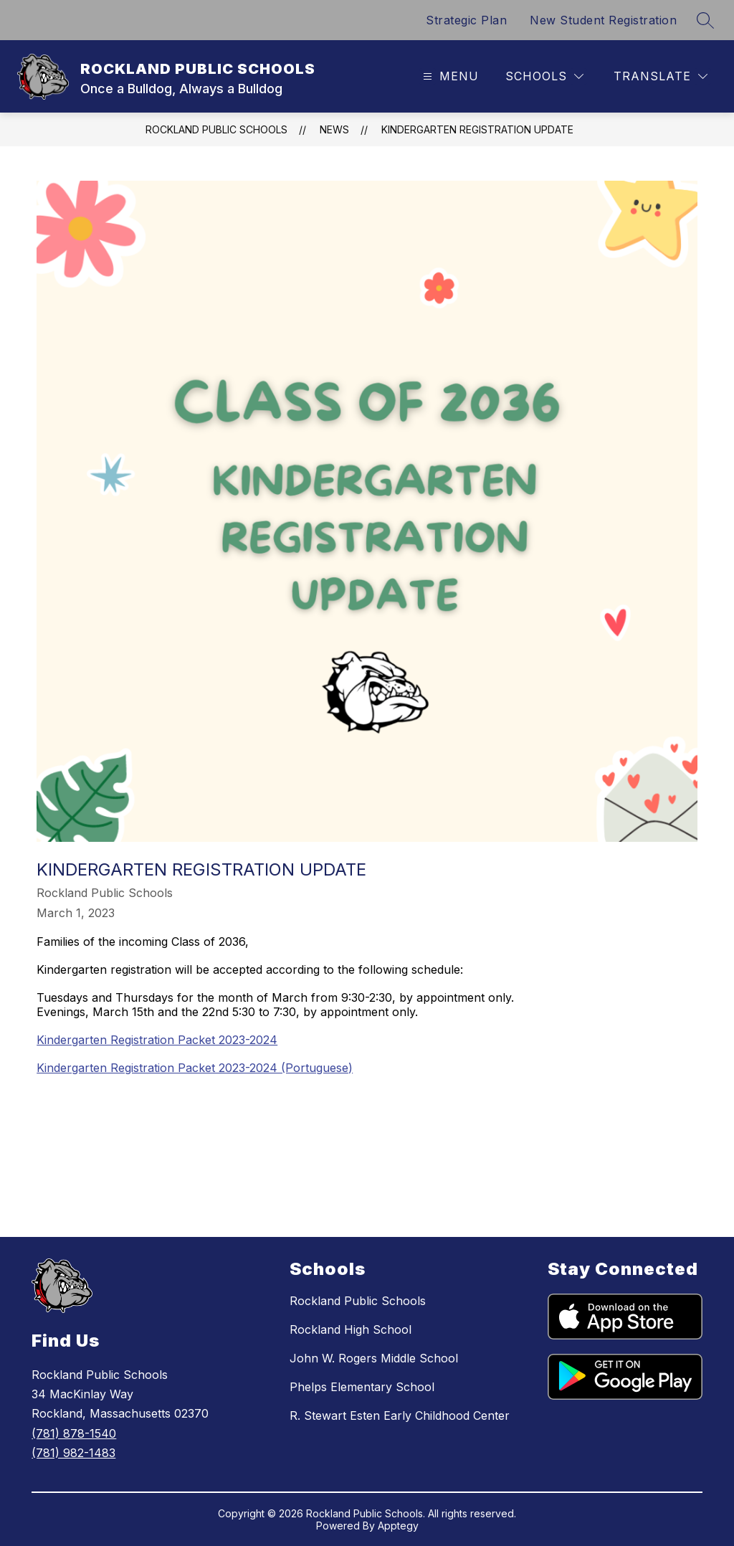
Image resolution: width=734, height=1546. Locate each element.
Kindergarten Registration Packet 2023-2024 (157, 1040)
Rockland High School (350, 1329)
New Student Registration (603, 20)
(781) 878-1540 (74, 1433)
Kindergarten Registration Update (477, 129)
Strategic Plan (466, 20)
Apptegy (398, 1525)
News (334, 129)
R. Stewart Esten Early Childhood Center (400, 1415)
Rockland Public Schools (358, 1301)
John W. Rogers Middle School (374, 1358)
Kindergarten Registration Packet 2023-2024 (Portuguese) (195, 1068)
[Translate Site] (660, 76)
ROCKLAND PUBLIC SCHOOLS (216, 129)
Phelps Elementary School (362, 1387)
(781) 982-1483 (73, 1453)
